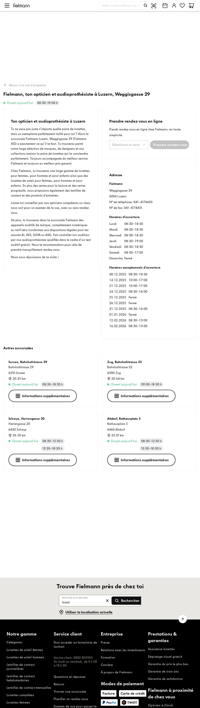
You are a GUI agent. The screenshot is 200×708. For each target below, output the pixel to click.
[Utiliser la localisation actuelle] (86, 612)
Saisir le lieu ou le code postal (75, 598)
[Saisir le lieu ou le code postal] (82, 600)
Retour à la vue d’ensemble (24, 85)
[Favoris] (182, 5)
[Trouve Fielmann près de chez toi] (165, 5)
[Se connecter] (174, 5)
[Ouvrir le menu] (7, 5)
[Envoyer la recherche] (127, 601)
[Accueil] (21, 5)
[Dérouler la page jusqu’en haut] (183, 619)
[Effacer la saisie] (107, 601)
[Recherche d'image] (154, 5)
